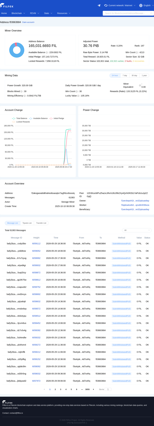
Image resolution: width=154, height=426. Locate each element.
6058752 (36, 287)
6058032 (36, 373)
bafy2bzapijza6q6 (16, 301)
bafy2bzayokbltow (16, 251)
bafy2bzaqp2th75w (16, 280)
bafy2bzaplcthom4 (16, 345)
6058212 (36, 352)
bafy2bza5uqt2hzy (16, 272)
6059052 (36, 251)
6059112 (36, 243)
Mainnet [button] (130, 5)
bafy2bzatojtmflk (16, 352)
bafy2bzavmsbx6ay (16, 308)
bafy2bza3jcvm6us (16, 323)
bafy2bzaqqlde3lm (16, 366)
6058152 (36, 359)
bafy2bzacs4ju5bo (16, 243)
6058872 (36, 272)
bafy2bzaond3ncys (16, 294)
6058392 (36, 330)
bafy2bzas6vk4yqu (16, 316)
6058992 (36, 258)
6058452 (36, 323)
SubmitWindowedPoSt (121, 244)
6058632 (36, 301)
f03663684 (101, 243)
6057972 (36, 381)
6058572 (36, 308)
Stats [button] (48, 13)
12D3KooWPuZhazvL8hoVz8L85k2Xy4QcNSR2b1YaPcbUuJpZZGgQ (117, 195)
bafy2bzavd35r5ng (16, 373)
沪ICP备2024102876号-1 (77, 423)
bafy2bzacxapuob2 (16, 287)
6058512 (36, 316)
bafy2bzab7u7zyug (16, 258)
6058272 (36, 345)
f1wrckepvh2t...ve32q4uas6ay (135, 200)
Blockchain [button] (18, 13)
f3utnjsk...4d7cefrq (81, 243)
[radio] (114, 75)
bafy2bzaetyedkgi (16, 265)
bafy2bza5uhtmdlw (16, 337)
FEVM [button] (34, 13)
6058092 (36, 366)
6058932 (36, 265)
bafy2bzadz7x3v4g (16, 330)
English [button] (149, 5)
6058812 (36, 280)
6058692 (36, 294)
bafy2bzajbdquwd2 (16, 381)
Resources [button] (64, 13)
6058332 (36, 337)
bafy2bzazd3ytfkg (16, 359)
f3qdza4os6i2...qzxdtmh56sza (135, 205)
